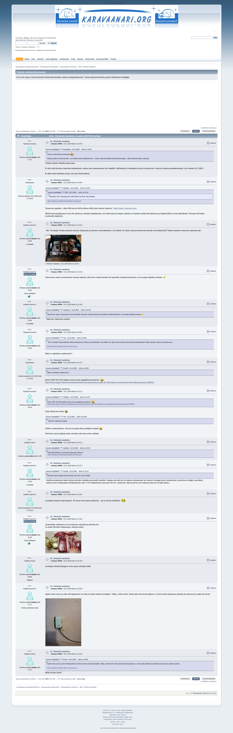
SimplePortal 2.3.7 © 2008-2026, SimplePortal (117, 712)
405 (53, 131)
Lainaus (213, 143)
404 (50, 131)
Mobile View (128, 717)
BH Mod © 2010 (117, 724)
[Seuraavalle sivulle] (68, 131)
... (37, 131)
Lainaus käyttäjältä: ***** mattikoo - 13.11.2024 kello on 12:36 (68, 188)
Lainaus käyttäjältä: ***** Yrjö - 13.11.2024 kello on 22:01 (66, 338)
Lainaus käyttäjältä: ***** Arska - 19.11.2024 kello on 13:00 (67, 659)
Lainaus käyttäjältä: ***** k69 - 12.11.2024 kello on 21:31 (68, 192)
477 (59, 131)
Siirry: (187, 693)
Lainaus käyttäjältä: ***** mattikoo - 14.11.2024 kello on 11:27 (68, 397)
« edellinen (204, 128)
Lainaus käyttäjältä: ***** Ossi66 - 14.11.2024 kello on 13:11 (67, 471)
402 (43, 131)
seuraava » (213, 128)
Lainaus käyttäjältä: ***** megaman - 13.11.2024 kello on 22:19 (68, 310)
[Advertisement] (116, 102)
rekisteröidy (51, 38)
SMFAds (112, 715)
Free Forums (121, 715)
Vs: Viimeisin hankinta (60, 141)
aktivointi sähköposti (27, 40)
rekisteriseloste (116, 3)
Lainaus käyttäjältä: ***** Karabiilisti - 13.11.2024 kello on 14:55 (68, 149)
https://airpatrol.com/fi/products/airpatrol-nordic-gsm (64, 201)
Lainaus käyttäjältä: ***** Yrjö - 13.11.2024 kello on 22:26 (66, 417)
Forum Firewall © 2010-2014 (122, 719)
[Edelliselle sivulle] (28, 131)
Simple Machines (126, 710)
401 (39, 131)
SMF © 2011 (116, 710)
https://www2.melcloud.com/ (125, 208)
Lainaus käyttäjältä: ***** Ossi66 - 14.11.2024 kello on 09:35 (67, 368)
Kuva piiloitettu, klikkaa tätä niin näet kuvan (62, 346)
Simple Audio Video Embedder (113, 717)
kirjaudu (41, 38)
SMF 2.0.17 (107, 710)
